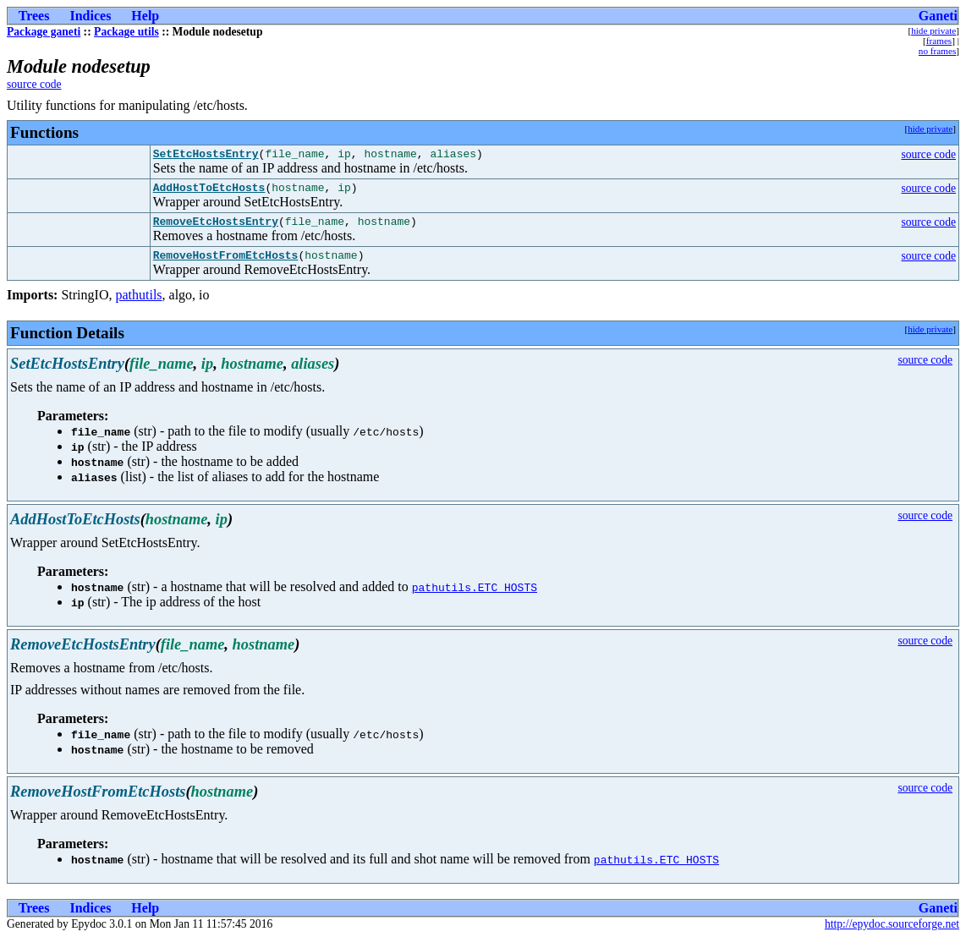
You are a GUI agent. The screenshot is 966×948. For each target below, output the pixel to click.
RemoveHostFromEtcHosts (226, 264)
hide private (933, 30)
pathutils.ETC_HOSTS (474, 597)
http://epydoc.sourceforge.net (892, 934)
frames (939, 41)
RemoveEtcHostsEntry (215, 228)
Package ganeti (43, 31)
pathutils (138, 305)
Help (145, 15)
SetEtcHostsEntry (206, 155)
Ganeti (938, 15)
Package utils (126, 31)
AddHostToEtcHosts (209, 192)
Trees (34, 15)
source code (34, 84)
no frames (937, 51)
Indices (90, 15)
